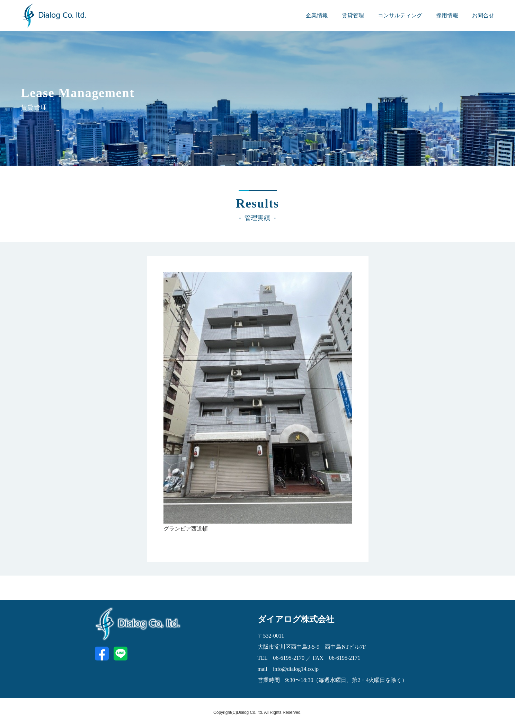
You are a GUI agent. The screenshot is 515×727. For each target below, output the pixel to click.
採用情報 (447, 15)
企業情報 (317, 15)
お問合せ (483, 15)
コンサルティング (400, 15)
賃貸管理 (353, 15)
